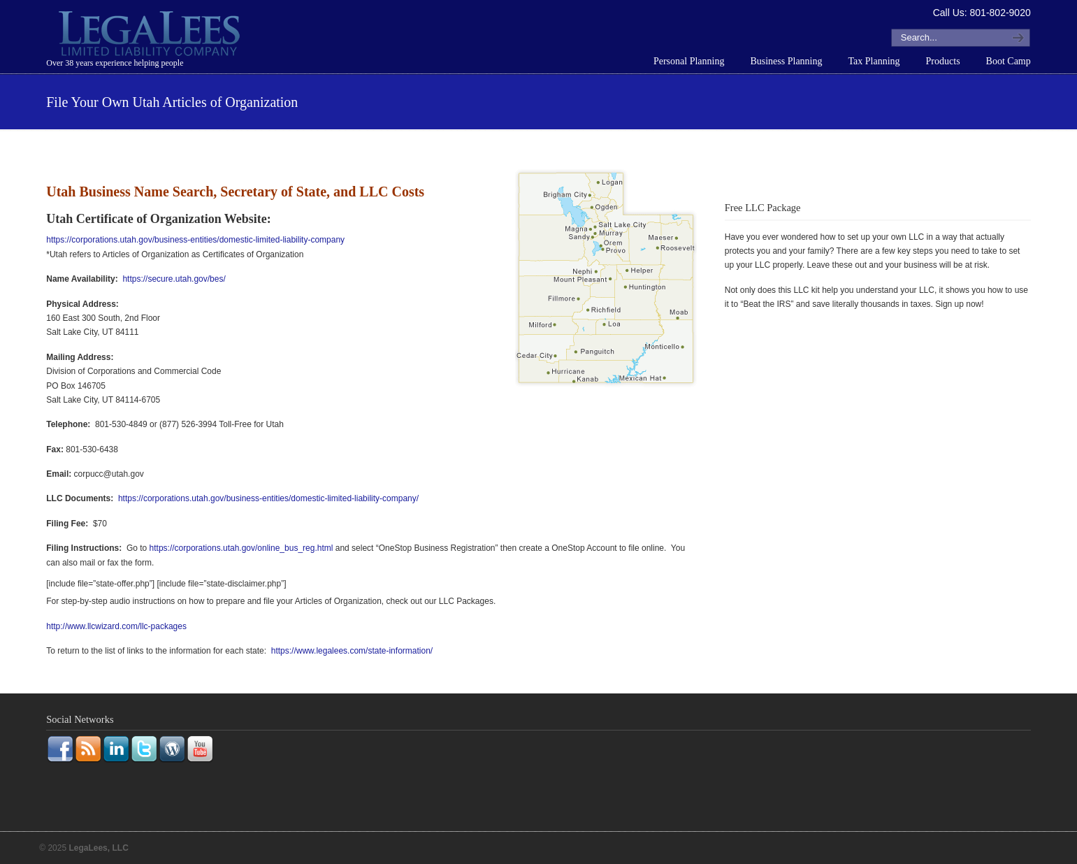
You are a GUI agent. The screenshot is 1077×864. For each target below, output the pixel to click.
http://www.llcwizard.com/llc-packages (116, 626)
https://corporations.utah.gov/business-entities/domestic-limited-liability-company (195, 240)
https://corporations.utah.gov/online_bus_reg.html (241, 548)
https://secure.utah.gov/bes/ (173, 279)
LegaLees (151, 35)
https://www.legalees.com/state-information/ (352, 651)
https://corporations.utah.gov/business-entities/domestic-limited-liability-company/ (268, 498)
